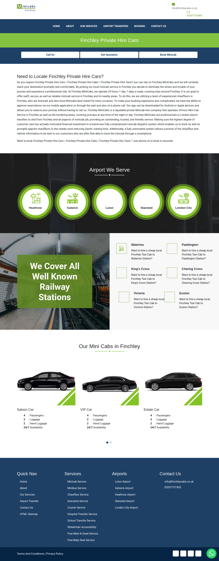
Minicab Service (77, 481)
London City (183, 207)
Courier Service (77, 507)
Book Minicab (168, 54)
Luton (109, 207)
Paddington (190, 244)
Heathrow (35, 207)
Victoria (139, 293)
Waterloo (137, 244)
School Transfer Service (82, 520)
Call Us (50, 54)
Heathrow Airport (125, 494)
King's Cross (140, 269)
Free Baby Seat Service (81, 540)
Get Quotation (109, 54)
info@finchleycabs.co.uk (184, 8)
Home (56, 26)
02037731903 (194, 15)
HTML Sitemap (29, 514)
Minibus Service (77, 488)
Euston (184, 293)
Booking (139, 26)
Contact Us (158, 26)
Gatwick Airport (124, 488)
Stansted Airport (124, 501)
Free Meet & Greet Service (83, 533)
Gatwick (72, 207)
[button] (107, 443)
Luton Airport (123, 481)
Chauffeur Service (78, 494)
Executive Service (78, 501)
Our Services (88, 26)
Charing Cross (192, 269)
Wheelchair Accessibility (82, 527)
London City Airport (126, 507)
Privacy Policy (56, 553)
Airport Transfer (29, 501)
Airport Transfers (115, 26)
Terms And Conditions (31, 553)
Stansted (146, 207)
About (70, 26)
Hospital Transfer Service (82, 514)
